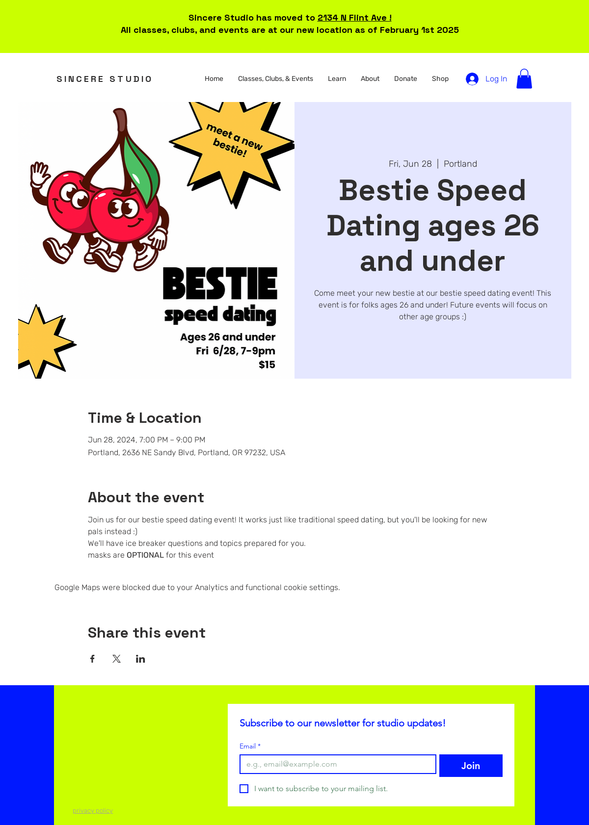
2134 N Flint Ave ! (355, 17)
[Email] (335, 764)
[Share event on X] (116, 659)
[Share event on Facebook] (92, 659)
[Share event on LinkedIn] (140, 659)
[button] (276, 79)
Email (250, 746)
